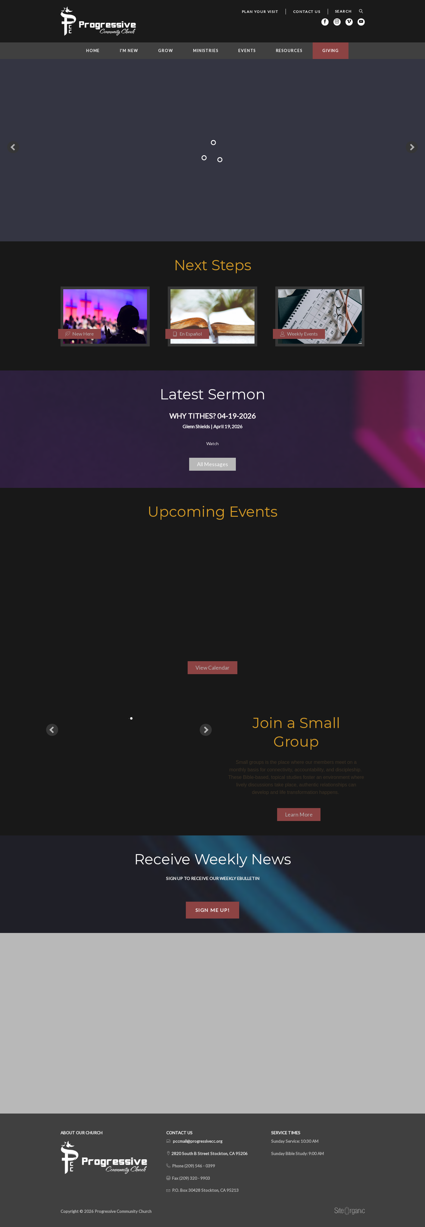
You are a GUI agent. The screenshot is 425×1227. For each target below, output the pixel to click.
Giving (330, 50)
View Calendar (212, 668)
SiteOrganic (350, 1211)
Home (93, 50)
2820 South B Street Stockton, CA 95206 (209, 1153)
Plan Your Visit (260, 11)
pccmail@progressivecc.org (197, 1141)
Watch (212, 443)
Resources (289, 50)
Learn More (299, 814)
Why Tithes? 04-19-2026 (212, 415)
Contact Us (306, 11)
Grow (165, 50)
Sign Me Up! (212, 910)
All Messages (212, 464)
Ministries (205, 50)
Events (247, 50)
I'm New (129, 50)
